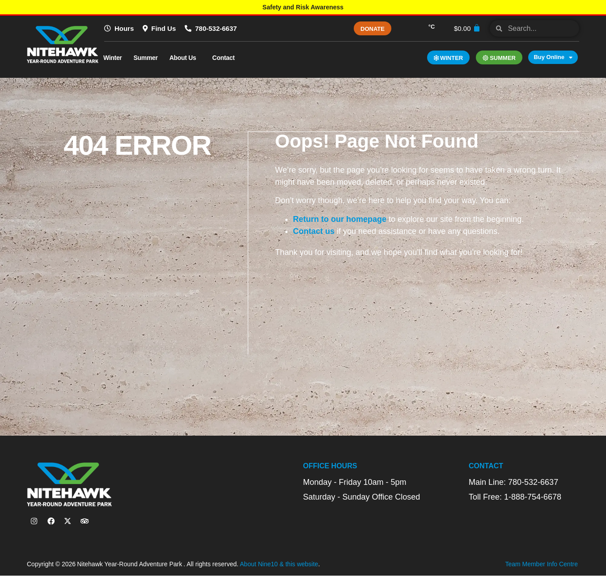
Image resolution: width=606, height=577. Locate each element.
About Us (185, 57)
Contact (225, 57)
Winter (112, 57)
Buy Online (553, 57)
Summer (146, 57)
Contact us (314, 230)
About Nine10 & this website (279, 565)
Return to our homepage (340, 218)
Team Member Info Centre (541, 565)
